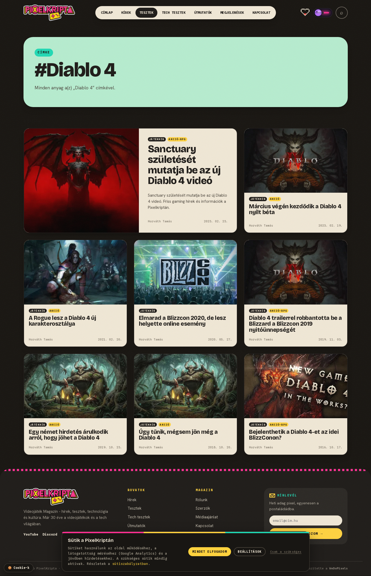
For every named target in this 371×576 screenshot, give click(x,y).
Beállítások (249, 552)
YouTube (31, 534)
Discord (50, 534)
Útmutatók (203, 13)
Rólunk (202, 499)
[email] (305, 520)
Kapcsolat (261, 13)
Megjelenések (232, 13)
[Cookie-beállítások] (19, 567)
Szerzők (203, 508)
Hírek (126, 13)
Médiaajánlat (207, 516)
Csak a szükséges (286, 552)
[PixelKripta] (49, 12)
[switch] (322, 12)
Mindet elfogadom (209, 552)
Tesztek (146, 13)
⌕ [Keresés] (341, 12)
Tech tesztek (174, 13)
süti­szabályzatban (130, 564)
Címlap (107, 13)
